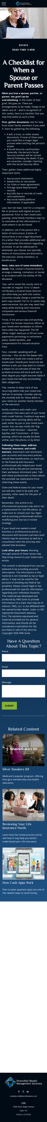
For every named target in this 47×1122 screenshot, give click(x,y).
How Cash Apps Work (18, 883)
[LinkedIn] (27, 1091)
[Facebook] (19, 1091)
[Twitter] (23, 1091)
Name (5, 651)
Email (5, 666)
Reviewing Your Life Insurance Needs (17, 826)
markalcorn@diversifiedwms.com (23, 1096)
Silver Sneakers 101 (16, 769)
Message (6, 682)
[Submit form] (9, 706)
